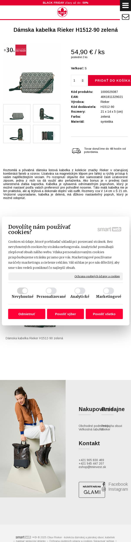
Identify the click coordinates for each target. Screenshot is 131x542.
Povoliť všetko (104, 314)
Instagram (118, 458)
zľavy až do (65, 2)
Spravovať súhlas (103, 510)
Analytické (79, 296)
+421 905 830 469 (91, 429)
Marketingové (108, 296)
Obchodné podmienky (94, 394)
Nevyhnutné (22, 296)
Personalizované (51, 296)
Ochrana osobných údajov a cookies (97, 276)
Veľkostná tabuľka (91, 398)
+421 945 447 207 (91, 432)
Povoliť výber (65, 314)
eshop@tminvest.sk (92, 436)
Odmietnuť (26, 314)
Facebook (118, 453)
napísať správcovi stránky (31, 509)
